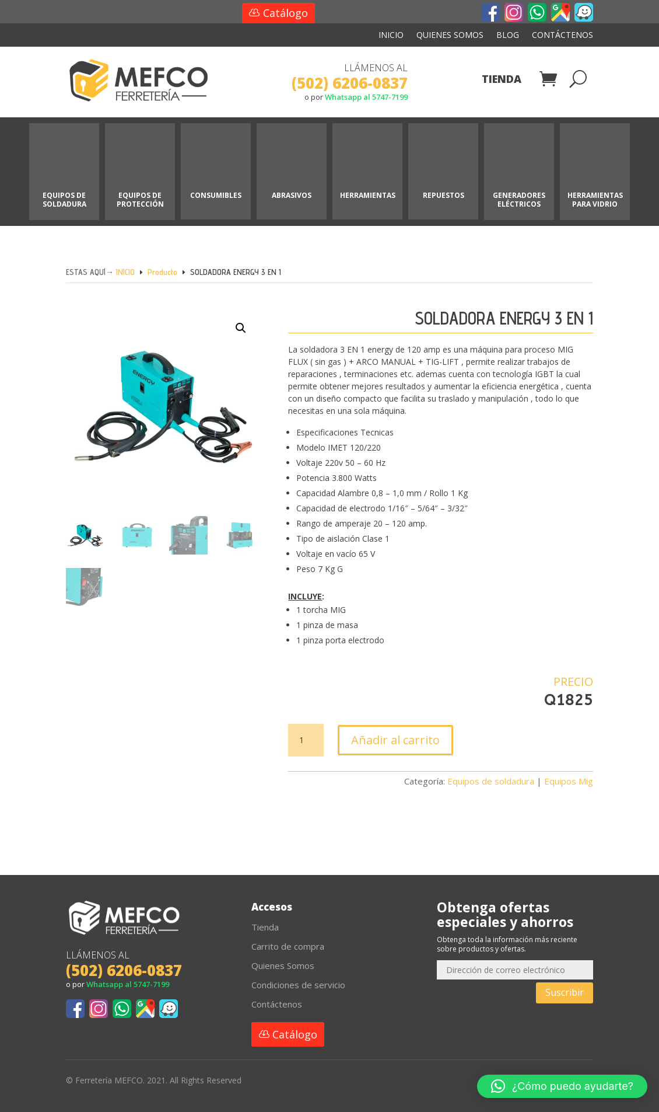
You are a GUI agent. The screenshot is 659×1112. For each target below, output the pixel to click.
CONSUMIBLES (215, 195)
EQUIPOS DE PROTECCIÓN (140, 199)
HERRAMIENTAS (367, 195)
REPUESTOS (443, 195)
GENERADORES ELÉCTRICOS (519, 199)
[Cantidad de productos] (305, 740)
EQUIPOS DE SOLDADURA (64, 199)
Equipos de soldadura (490, 781)
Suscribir (564, 992)
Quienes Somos (449, 35)
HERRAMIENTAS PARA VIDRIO (595, 199)
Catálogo (285, 13)
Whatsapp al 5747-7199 (366, 97)
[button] (231, 343)
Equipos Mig (568, 781)
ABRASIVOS (291, 195)
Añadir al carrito (395, 740)
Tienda (501, 80)
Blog (507, 35)
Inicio (391, 35)
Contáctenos (562, 35)
